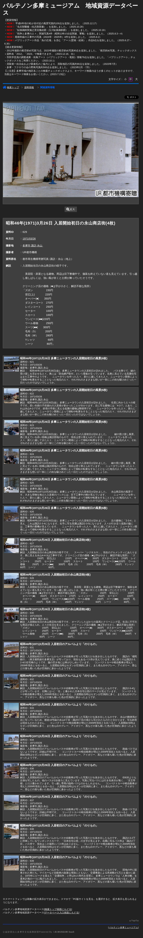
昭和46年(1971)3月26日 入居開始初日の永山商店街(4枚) (55, 539)
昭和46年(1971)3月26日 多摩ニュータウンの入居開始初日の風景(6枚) (63, 358)
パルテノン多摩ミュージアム (123, 927)
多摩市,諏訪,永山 (33, 245)
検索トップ (11, 87)
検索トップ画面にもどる (58, 909)
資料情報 (29, 87)
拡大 (70, 209)
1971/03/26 (29, 238)
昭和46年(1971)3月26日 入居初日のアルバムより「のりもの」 (59, 644)
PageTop (135, 921)
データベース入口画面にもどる (62, 912)
